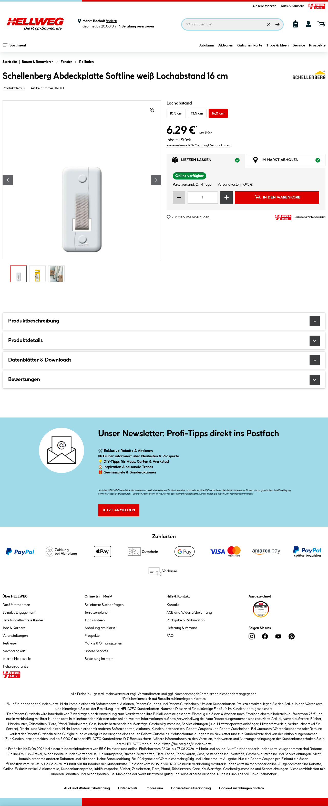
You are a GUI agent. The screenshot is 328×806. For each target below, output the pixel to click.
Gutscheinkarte (249, 45)
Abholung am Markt (100, 628)
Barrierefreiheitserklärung (191, 787)
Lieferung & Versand (182, 628)
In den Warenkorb (277, 197)
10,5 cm (176, 113)
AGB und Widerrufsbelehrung (189, 612)
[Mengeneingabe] (203, 197)
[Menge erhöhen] (226, 197)
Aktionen (225, 45)
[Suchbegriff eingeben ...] (232, 24)
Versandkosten (149, 694)
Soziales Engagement (19, 612)
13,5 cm (197, 113)
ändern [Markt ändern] (111, 21)
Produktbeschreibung (164, 321)
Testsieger (10, 643)
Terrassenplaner (97, 612)
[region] (82, 192)
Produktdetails (14, 88)
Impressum (154, 787)
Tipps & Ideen (277, 45)
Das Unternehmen (16, 604)
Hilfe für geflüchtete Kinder (23, 620)
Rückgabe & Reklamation (186, 620)
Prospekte (317, 45)
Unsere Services (96, 651)
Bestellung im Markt (100, 658)
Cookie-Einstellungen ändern (241, 787)
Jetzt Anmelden (118, 510)
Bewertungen (164, 380)
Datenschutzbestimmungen (238, 494)
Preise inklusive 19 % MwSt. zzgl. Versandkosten (198, 145)
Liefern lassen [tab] (208, 161)
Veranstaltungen (15, 635)
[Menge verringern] (179, 197)
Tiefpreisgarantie (15, 666)
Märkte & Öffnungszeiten (103, 643)
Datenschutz (127, 787)
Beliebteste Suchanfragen (104, 604)
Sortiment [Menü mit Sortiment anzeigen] (14, 45)
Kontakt (173, 604)
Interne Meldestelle (17, 658)
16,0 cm (218, 113)
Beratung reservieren (136, 26)
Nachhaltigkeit (14, 651)
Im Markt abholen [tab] (288, 161)
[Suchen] (277, 24)
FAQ (170, 635)
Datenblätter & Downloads (164, 360)
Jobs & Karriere (292, 6)
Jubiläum (206, 45)
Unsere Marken (264, 6)
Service (299, 45)
